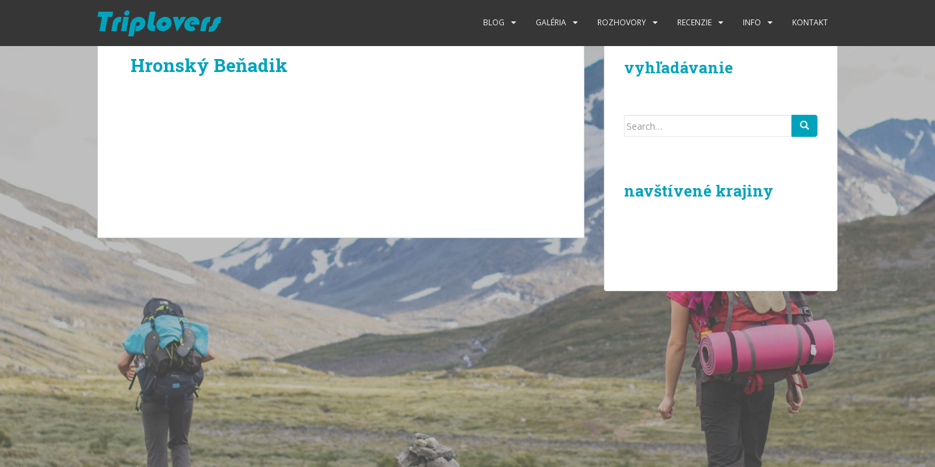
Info (752, 22)
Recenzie (694, 22)
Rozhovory (621, 22)
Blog (494, 22)
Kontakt (810, 22)
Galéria (551, 22)
